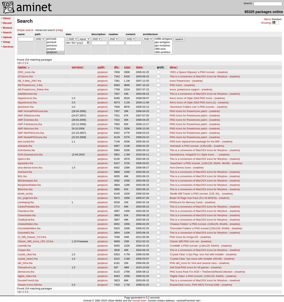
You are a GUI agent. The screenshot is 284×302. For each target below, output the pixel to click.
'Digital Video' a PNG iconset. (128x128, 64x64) (197, 276)
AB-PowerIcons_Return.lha (33, 89)
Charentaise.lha (27, 215)
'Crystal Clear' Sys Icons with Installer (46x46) (196, 258)
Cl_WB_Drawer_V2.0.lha (32, 237)
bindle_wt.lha (25, 193)
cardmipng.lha (26, 202)
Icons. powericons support (184, 89)
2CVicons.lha (25, 76)
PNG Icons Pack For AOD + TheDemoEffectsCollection (201, 271)
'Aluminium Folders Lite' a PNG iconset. (192, 106)
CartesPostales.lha (28, 206)
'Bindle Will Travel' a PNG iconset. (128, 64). (195, 193)
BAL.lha (22, 176)
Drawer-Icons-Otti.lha (30, 284)
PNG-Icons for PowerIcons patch (188, 111)
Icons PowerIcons (180, 80)
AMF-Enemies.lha (28, 119)
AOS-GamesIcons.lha (30, 154)
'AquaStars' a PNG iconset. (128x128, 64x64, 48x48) (200, 163)
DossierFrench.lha (28, 280)
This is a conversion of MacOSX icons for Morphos (198, 76)
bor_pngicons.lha (27, 197)
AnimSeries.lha (26, 150)
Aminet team (139, 300)
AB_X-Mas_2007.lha (29, 80)
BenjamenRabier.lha (29, 184)
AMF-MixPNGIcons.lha (31, 132)
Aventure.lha (25, 171)
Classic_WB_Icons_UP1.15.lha (35, 241)
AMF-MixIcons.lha (28, 128)
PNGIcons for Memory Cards (186, 202)
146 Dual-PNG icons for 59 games (189, 267)
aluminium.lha (26, 106)
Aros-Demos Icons (180, 167)
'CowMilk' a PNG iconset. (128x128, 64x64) (194, 245)
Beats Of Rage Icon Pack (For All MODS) (193, 197)
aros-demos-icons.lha (30, 167)
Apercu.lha (24, 158)
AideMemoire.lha (27, 93)
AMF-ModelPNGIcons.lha (32, 137)
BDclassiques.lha (27, 180)
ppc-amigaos (163, 42)
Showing (266, 22)
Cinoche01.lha (26, 232)
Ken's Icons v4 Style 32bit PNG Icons (191, 98)
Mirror (267, 19)
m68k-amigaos (163, 39)
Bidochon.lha (25, 189)
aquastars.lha (25, 163)
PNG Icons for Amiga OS (184, 237)
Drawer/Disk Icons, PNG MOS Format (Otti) (194, 284)
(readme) (222, 72)
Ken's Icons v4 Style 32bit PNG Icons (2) (193, 102)
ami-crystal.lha (26, 141)
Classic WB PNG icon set (184, 241)
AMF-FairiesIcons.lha (30, 124)
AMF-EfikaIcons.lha (29, 115)
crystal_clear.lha (27, 254)
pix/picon (55, 52)
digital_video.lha (27, 276)
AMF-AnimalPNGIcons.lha (33, 111)
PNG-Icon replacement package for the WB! (195, 141)
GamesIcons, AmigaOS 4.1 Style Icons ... (193, 154)
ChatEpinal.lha (26, 219)
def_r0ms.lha (25, 263)
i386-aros (163, 49)
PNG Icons (176, 85)
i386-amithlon (163, 52)
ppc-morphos (163, 45)
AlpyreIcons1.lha (27, 98)
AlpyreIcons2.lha (27, 102)
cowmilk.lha (24, 245)
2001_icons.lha (26, 72)
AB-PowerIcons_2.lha (30, 85)
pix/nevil (55, 42)
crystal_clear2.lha (28, 258)
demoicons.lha (26, 271)
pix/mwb (55, 39)
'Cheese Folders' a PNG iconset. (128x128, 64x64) (198, 224)
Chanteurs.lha (26, 210)
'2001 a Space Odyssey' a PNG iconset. (192, 72)
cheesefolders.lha (28, 224)
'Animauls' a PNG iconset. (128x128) (190, 145)
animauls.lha (25, 145)
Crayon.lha (24, 250)
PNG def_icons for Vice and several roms (193, 263)
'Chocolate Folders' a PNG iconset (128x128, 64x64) (199, 228)
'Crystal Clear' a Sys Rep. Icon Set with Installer (197, 254)
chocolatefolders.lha (29, 228)
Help (59, 30)
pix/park (55, 49)
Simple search (25, 30)
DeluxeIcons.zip (27, 267)
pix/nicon (55, 45)
